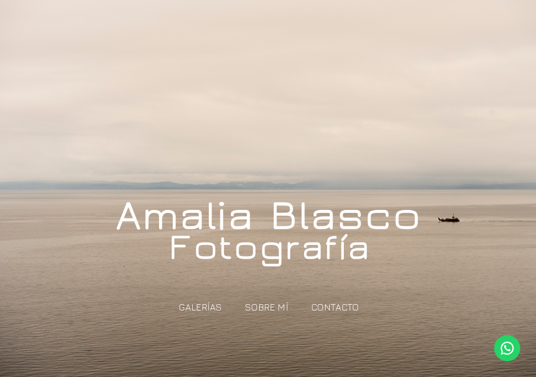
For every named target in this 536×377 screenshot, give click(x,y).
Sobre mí (266, 307)
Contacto (335, 307)
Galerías (200, 307)
